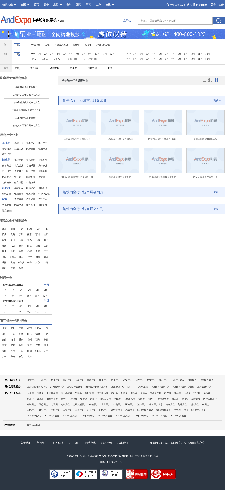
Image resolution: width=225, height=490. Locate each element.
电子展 (54, 404)
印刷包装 (18, 193)
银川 (4, 251)
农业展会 (105, 404)
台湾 (21, 268)
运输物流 (6, 148)
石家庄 (12, 257)
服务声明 (106, 442)
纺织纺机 (6, 193)
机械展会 (93, 404)
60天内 (56, 59)
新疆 (21, 345)
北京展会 (31, 380)
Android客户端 (196, 442)
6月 (71, 54)
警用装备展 (163, 399)
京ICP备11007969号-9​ (112, 462)
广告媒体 (30, 199)
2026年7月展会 (87, 415)
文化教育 (6, 205)
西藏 (37, 339)
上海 (12, 228)
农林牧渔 (18, 205)
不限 (17, 45)
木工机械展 (66, 393)
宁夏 (12, 345)
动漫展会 (117, 404)
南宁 (46, 251)
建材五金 (18, 188)
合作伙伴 (58, 442)
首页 (36, 4)
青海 (29, 345)
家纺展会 (67, 410)
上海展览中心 (204, 386)
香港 (12, 268)
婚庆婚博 (18, 182)
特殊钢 (76, 44)
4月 (58, 54)
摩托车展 (89, 393)
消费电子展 (52, 399)
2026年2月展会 (181, 410)
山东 (29, 334)
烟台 (46, 240)
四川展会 (192, 380)
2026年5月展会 (52, 415)
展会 (46, 4)
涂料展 (40, 393)
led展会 (205, 404)
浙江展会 (163, 380)
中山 (46, 228)
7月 (77, 54)
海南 (29, 351)
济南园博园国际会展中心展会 (26, 110)
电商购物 (6, 182)
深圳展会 (67, 380)
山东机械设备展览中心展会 (26, 102)
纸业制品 (30, 177)
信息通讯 (6, 177)
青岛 (29, 240)
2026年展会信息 (145, 410)
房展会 (30, 399)
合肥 (46, 234)
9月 (90, 54)
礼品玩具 (18, 165)
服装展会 (31, 404)
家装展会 (195, 399)
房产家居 (42, 165)
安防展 (141, 399)
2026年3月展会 (198, 410)
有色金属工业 (61, 44)
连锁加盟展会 (79, 404)
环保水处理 (44, 193)
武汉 (12, 245)
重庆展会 (91, 380)
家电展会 (31, 410)
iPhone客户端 (178, 442)
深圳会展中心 (57, 386)
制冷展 (124, 393)
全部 (47, 284)
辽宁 (46, 351)
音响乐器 (30, 165)
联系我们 (122, 442)
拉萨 (37, 262)
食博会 (143, 393)
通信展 (73, 399)
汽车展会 (129, 410)
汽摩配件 (30, 148)
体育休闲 (42, 171)
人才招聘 (74, 442)
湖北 (46, 345)
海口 (4, 257)
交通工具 (18, 148)
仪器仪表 (6, 154)
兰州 (46, 245)
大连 (12, 262)
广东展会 (151, 380)
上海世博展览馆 (74, 386)
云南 (4, 339)
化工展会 (91, 410)
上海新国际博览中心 (37, 386)
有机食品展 (155, 393)
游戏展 (117, 399)
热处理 (88, 44)
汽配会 (114, 393)
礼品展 (177, 393)
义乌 (12, 234)
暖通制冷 (42, 148)
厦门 (12, 240)
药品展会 (182, 404)
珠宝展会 (43, 410)
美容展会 (55, 410)
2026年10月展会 (140, 415)
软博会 (83, 399)
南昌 (29, 245)
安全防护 (42, 199)
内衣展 (167, 393)
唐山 (21, 257)
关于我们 (26, 442)
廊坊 (37, 257)
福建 (37, 334)
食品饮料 (30, 160)
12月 (112, 54)
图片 (78, 4)
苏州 (37, 234)
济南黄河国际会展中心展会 (26, 125)
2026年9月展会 (122, 415)
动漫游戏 (30, 182)
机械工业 (18, 143)
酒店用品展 (129, 399)
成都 (29, 251)
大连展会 (139, 380)
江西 (46, 334)
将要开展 (54, 68)
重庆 (21, 251)
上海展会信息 (177, 380)
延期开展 (92, 68)
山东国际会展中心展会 (26, 117)
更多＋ (217, 100)
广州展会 (55, 380)
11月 (104, 54)
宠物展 (197, 393)
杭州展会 (115, 380)
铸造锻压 (35, 44)
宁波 (21, 234)
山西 (29, 328)
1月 (39, 54)
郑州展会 (103, 380)
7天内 (33, 59)
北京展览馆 (142, 386)
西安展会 (127, 380)
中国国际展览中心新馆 (183, 386)
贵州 (29, 339)
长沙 (21, 245)
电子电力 (42, 143)
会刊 (69, 4)
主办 (98, 4)
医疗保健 (30, 171)
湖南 (4, 351)
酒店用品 (18, 199)
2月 (45, 54)
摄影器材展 (105, 399)
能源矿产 (30, 188)
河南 (12, 351)
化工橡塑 (30, 193)
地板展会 (194, 404)
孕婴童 (41, 177)
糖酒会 (133, 393)
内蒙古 (37, 328)
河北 (12, 328)
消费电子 (18, 171)
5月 (64, 54)
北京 (4, 228)
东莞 (37, 228)
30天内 (44, 59)
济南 (21, 240)
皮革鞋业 (6, 165)
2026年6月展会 (69, 415)
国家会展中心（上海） (97, 386)
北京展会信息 (206, 380)
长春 (29, 262)
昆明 (12, 251)
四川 (12, 339)
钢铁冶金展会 (45, 20)
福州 (4, 240)
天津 (29, 257)
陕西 (46, 339)
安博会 (151, 399)
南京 (29, 234)
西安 (37, 245)
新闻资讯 (42, 442)
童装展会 (79, 410)
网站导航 (90, 442)
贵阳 (37, 251)
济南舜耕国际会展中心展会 (26, 94)
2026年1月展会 (163, 410)
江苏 (12, 334)
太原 (46, 257)
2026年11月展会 (159, 415)
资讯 (108, 4)
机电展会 (103, 410)
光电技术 (30, 143)
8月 (84, 54)
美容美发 (18, 160)
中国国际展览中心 (160, 386)
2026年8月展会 (105, 415)
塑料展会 (141, 404)
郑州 (4, 245)
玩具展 (187, 393)
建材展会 (170, 404)
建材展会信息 (156, 404)
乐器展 (206, 393)
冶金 (47, 44)
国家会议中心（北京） (122, 386)
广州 (21, 228)
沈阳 (4, 262)
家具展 (40, 399)
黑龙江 (37, 351)
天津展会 (79, 380)
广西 (21, 351)
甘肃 (4, 345)
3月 (52, 54)
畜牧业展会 (116, 410)
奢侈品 (17, 177)
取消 (110, 68)
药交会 (64, 399)
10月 (97, 54)
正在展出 (34, 68)
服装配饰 (42, 160)
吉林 (4, 356)
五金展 (30, 393)
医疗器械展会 (210, 399)
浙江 (4, 334)
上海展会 (43, 380)
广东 (37, 345)
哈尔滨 (21, 262)
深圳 (29, 228)
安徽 (21, 334)
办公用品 (6, 171)
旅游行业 (30, 205)
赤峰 (46, 262)
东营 (37, 240)
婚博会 (93, 399)
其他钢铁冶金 (103, 44)
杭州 (4, 234)
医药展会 (129, 404)
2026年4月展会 (34, 415)
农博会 (185, 399)
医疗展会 (43, 404)
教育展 (175, 399)
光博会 (78, 393)
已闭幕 (73, 68)
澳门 (4, 268)
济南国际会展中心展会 (26, 87)
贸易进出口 (7, 210)
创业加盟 (42, 205)
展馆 (55, 4)
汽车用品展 (102, 393)
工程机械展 (52, 393)
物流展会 (65, 404)
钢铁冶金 (42, 188)
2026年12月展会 (178, 415)
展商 (88, 4)
